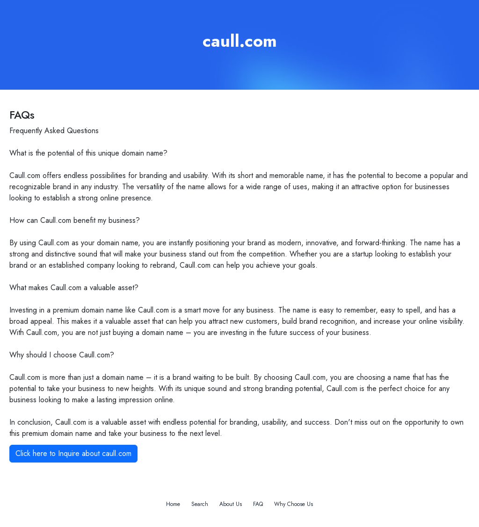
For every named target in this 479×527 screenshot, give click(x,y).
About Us (230, 504)
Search (199, 504)
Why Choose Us (293, 504)
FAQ (258, 504)
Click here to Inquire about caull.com (73, 453)
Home (173, 504)
